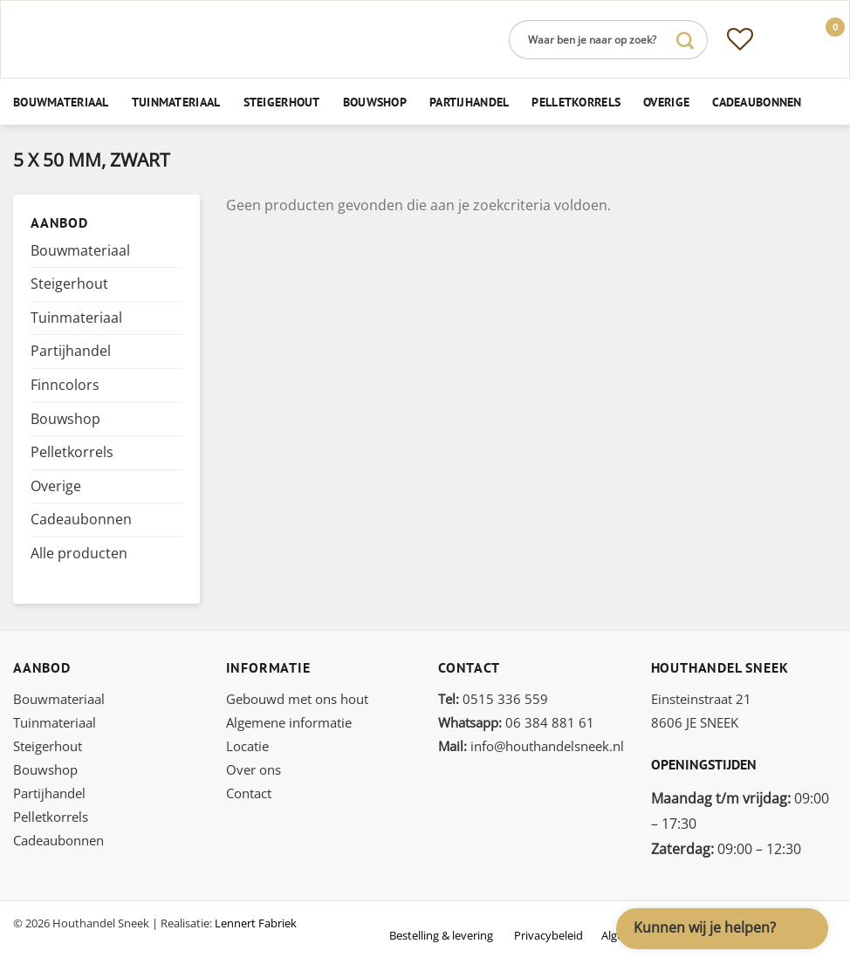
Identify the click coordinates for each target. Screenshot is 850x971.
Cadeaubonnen (756, 101)
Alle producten (79, 553)
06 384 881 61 (516, 722)
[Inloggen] (780, 39)
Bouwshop (375, 101)
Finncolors (65, 384)
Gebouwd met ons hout (297, 699)
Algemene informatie (289, 722)
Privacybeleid (548, 935)
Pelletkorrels (575, 101)
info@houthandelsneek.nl (531, 746)
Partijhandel (469, 101)
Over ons (253, 769)
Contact (248, 793)
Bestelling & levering (441, 935)
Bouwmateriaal (61, 101)
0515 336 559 (493, 699)
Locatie (247, 746)
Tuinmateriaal (176, 101)
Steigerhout (281, 101)
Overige (666, 101)
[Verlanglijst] (740, 39)
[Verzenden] (685, 39)
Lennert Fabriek (256, 923)
